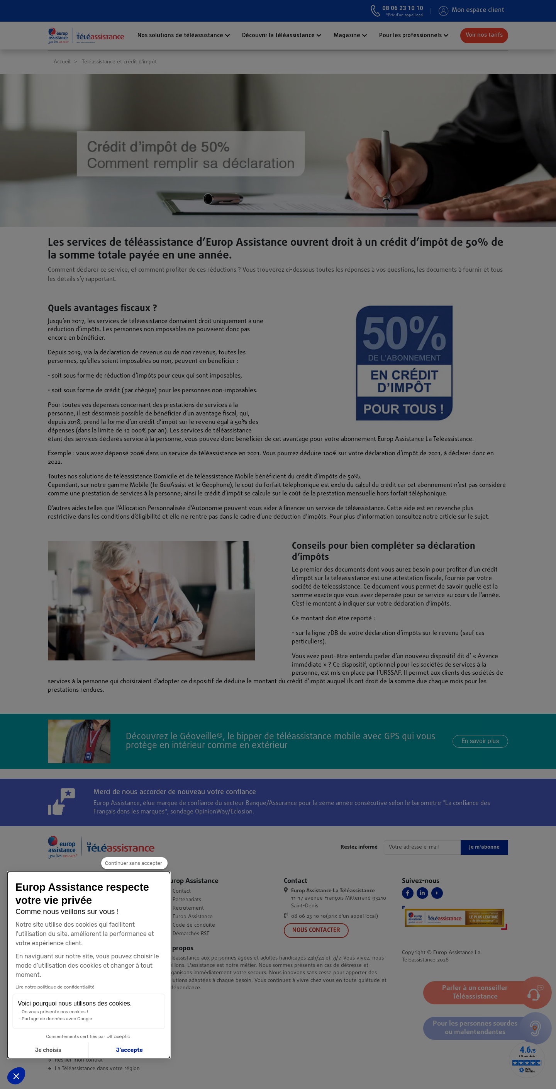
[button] (16, 1076)
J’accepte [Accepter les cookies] (126, 1050)
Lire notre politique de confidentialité (51, 987)
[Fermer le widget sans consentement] (134, 863)
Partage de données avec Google (53, 1018)
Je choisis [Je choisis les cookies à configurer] (45, 1050)
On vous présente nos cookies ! (51, 1011)
